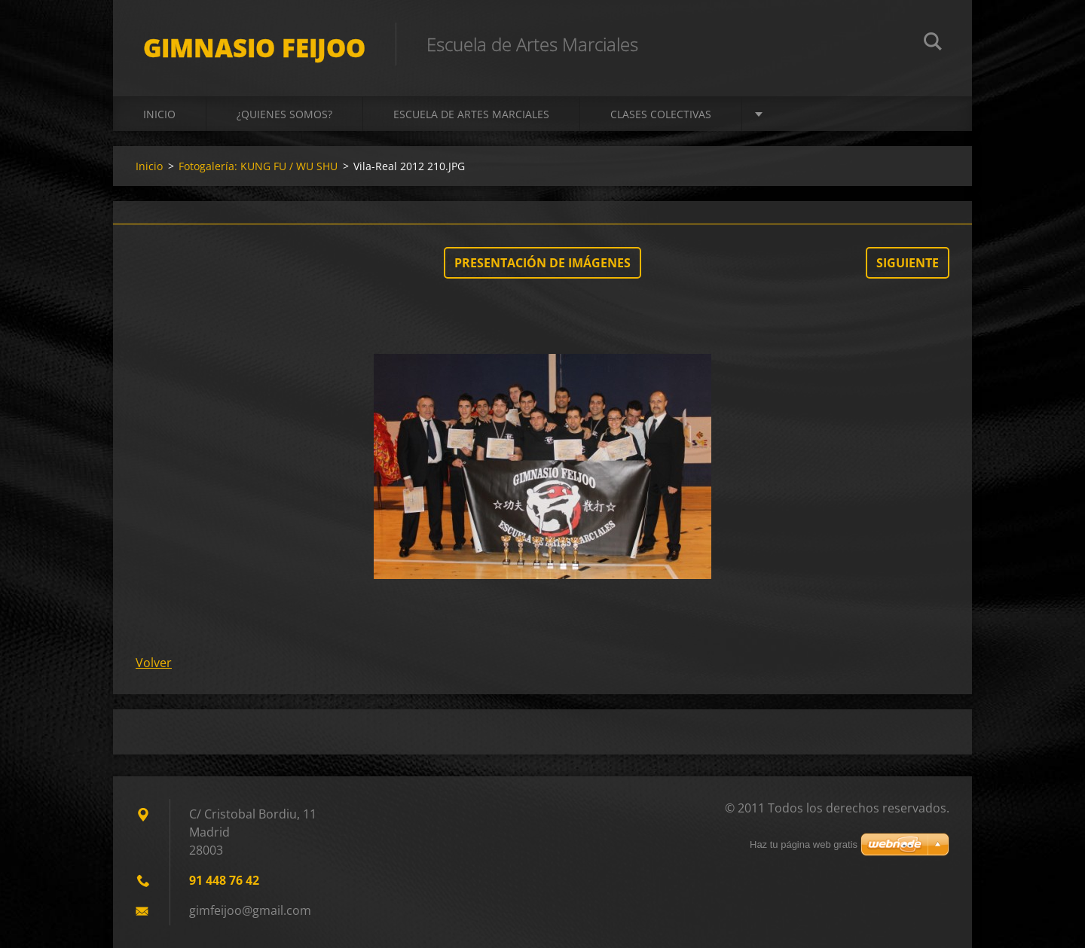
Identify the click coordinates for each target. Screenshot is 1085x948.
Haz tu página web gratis (803, 844)
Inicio (159, 114)
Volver (154, 662)
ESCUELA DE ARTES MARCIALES (471, 114)
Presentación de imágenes (542, 263)
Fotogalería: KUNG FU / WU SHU (258, 166)
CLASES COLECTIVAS (660, 114)
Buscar (933, 43)
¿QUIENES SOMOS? (284, 114)
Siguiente (907, 263)
